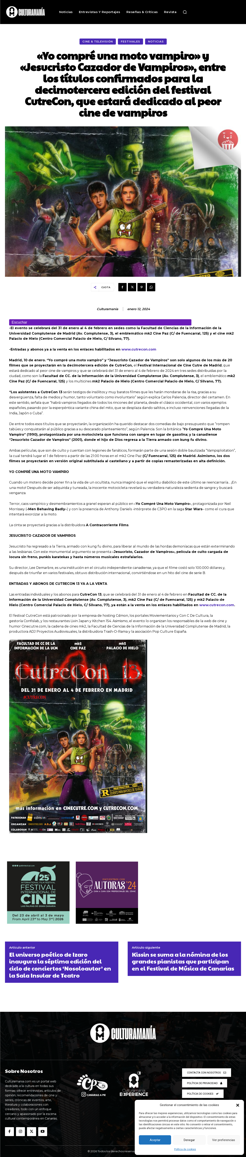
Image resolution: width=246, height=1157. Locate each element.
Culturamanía (107, 309)
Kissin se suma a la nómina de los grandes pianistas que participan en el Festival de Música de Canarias (183, 961)
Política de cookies (185, 1149)
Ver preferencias (223, 1140)
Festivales (130, 42)
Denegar (189, 1140)
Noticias (156, 42)
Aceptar (155, 1140)
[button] (238, 1105)
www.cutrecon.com (138, 349)
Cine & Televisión (98, 42)
